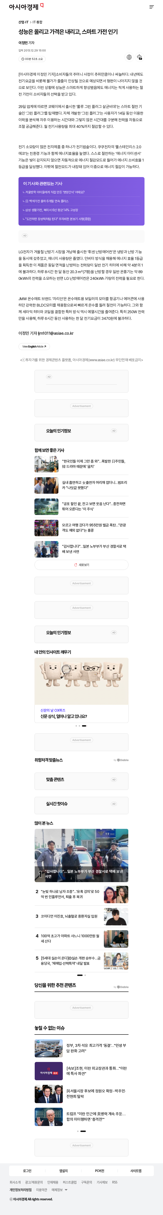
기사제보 (102, 1182)
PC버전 (99, 1170)
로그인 (27, 1170)
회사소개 (15, 1182)
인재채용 (52, 1182)
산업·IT (23, 22)
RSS (114, 1182)
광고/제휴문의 (34, 1182)
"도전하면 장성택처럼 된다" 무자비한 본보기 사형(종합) (58, 219)
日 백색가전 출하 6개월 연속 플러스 (46, 201)
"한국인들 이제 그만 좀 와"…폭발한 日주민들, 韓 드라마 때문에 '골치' (93, 464)
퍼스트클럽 (69, 1182)
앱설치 (63, 1170)
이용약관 (41, 1189)
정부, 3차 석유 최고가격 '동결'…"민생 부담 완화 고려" (96, 1048)
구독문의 (86, 1182)
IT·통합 (37, 22)
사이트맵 (135, 1170)
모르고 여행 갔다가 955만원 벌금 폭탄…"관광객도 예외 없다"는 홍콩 (94, 527)
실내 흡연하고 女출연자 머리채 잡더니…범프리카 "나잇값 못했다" (94, 485)
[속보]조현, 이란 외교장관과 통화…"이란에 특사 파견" (96, 1071)
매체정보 (57, 1189)
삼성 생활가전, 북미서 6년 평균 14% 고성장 (51, 210)
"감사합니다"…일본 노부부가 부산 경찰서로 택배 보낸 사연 (94, 549)
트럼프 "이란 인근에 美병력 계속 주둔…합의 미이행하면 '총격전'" (95, 1117)
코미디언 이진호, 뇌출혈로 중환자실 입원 (69, 916)
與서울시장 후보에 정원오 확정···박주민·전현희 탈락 (96, 1094)
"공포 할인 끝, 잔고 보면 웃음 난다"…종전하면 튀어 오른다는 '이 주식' (94, 506)
